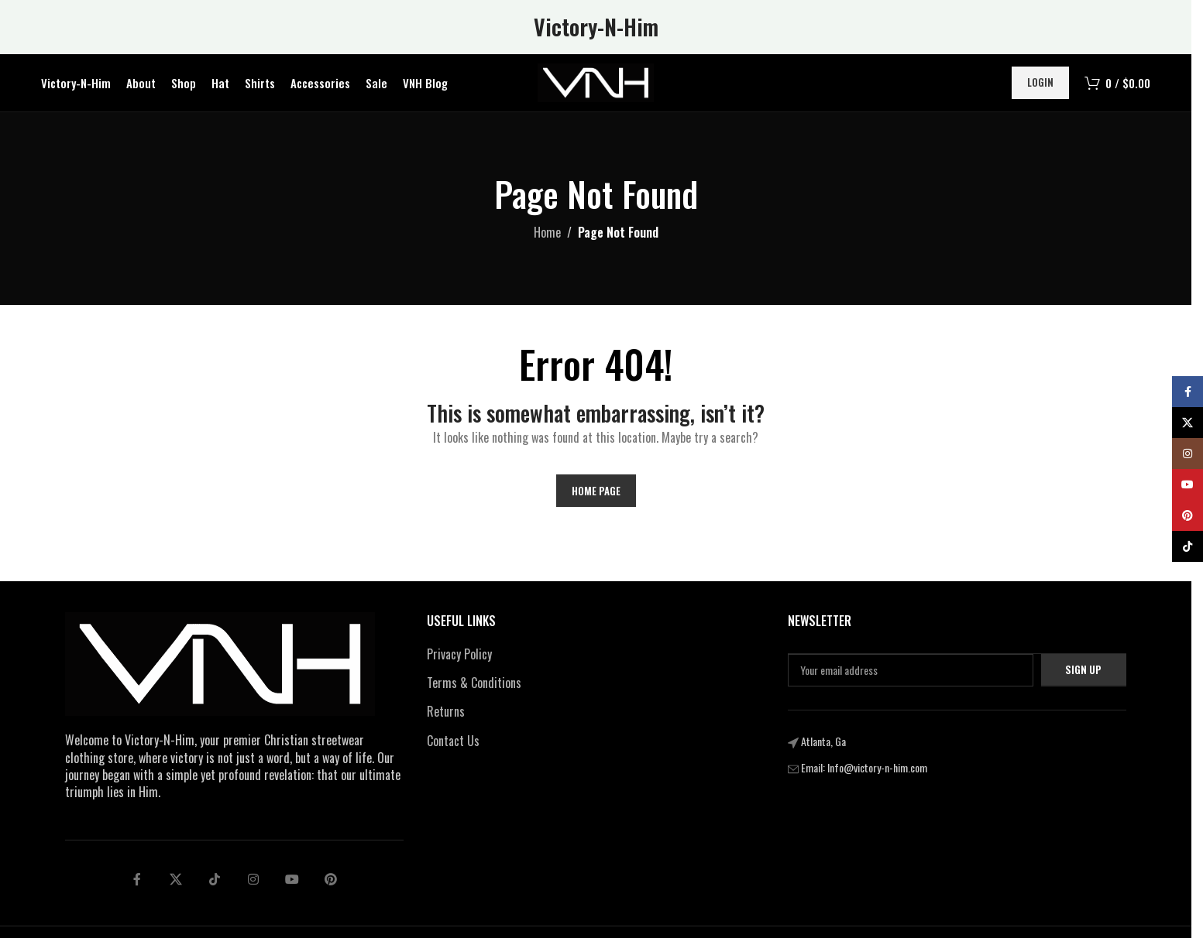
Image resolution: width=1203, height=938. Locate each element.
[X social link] (175, 883)
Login (1040, 84)
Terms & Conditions (474, 687)
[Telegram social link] (292, 883)
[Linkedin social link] (253, 883)
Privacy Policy (459, 657)
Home (547, 237)
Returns (446, 715)
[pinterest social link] (330, 883)
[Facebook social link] (137, 883)
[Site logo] (596, 83)
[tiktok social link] (214, 883)
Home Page (596, 494)
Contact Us (453, 745)
